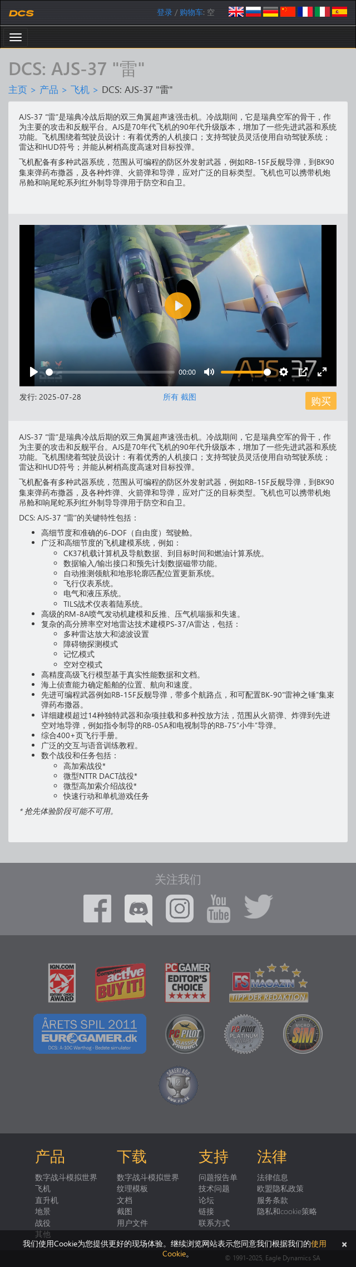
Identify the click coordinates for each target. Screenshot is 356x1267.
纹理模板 (132, 1188)
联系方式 (214, 1222)
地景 (43, 1211)
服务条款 (272, 1200)
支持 (214, 1156)
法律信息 (272, 1177)
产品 (48, 89)
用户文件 (132, 1222)
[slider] (110, 372)
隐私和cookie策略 (287, 1211)
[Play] (34, 372)
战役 (43, 1222)
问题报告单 (218, 1177)
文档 (124, 1200)
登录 (164, 12)
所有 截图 (179, 397)
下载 (132, 1156)
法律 (272, 1156)
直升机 (46, 1200)
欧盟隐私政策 (280, 1188)
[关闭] (344, 1243)
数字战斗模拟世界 (66, 1177)
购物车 (191, 12)
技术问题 (214, 1188)
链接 (206, 1211)
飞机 (80, 89)
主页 (17, 89)
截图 (124, 1211)
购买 (321, 400)
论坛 (206, 1200)
